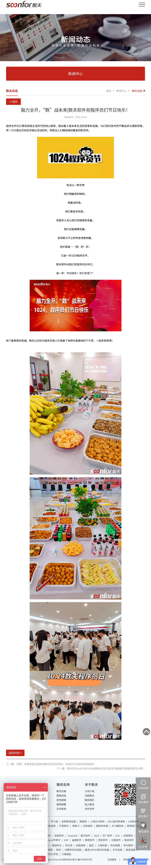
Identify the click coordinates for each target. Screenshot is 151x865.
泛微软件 (116, 840)
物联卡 (75, 826)
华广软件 (107, 835)
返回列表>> (15, 753)
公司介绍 (89, 791)
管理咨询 (61, 795)
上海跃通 (102, 845)
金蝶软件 (76, 840)
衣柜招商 (51, 826)
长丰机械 (117, 849)
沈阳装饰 (88, 826)
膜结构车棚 (102, 826)
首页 (108, 91)
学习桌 (54, 821)
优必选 (68, 845)
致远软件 (129, 840)
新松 (58, 849)
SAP (66, 840)
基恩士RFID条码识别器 (97, 849)
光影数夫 (89, 795)
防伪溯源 (61, 800)
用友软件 (103, 840)
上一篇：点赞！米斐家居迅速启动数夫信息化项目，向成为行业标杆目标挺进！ (51, 764)
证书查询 (61, 808)
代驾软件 (64, 826)
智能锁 (83, 821)
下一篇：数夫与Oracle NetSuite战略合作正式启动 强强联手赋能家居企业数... (101, 768)
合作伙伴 (89, 808)
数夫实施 (61, 791)
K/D (118, 835)
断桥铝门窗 (133, 826)
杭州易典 (115, 845)
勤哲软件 (90, 840)
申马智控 (128, 845)
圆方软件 (85, 835)
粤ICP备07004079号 (82, 859)
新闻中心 (121, 91)
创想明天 (128, 835)
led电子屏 (133, 821)
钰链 (50, 849)
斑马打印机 (52, 854)
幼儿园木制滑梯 (116, 821)
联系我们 (89, 800)
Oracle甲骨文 (53, 840)
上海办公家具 (97, 821)
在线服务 (112, 859)
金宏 (91, 845)
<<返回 (13, 101)
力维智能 (66, 854)
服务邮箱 (61, 804)
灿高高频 (80, 845)
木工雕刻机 (118, 826)
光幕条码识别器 (72, 849)
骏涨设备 (130, 849)
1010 (96, 835)
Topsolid (72, 835)
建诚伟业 (57, 845)
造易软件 (59, 835)
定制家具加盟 (69, 821)
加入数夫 (89, 804)
